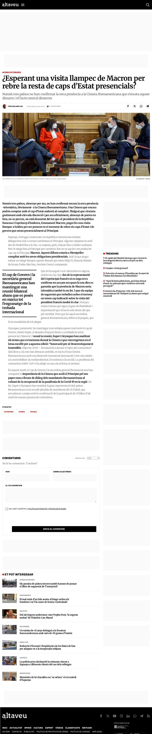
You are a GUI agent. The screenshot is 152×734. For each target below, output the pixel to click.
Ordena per (80, 458)
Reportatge (25, 667)
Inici (4, 722)
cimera (22, 412)
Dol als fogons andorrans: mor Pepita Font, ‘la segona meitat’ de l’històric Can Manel (49, 610)
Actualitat (16, 722)
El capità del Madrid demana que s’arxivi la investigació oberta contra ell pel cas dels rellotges (125, 260)
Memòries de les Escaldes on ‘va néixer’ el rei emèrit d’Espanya (48, 672)
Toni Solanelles (15, 106)
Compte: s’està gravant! (116, 268)
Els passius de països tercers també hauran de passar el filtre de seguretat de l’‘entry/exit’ (48, 579)
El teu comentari (14, 486)
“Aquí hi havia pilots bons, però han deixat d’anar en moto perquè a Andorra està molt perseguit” (124, 283)
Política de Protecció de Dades (52, 726)
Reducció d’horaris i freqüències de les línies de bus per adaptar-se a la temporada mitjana (47, 641)
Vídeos (59, 722)
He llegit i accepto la (36, 509)
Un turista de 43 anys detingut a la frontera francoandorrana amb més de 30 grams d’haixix (46, 626)
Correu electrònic (62, 472)
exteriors (8, 412)
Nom (8, 472)
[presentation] (27, 520)
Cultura (38, 722)
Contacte (17, 726)
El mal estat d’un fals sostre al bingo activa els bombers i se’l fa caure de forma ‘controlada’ (44, 594)
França (33, 412)
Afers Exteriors (11, 72)
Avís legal (97, 726)
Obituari (87, 722)
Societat (23, 605)
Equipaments (25, 589)
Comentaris (55, 106)
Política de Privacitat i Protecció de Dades (47, 509)
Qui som (6, 726)
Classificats (72, 722)
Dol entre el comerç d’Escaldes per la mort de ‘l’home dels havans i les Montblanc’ (126, 274)
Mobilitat (24, 636)
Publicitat (29, 726)
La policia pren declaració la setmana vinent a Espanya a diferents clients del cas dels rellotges (45, 657)
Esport (49, 722)
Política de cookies (80, 726)
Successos (24, 621)
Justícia (23, 652)
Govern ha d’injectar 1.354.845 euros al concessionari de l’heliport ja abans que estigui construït (126, 293)
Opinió (27, 722)
